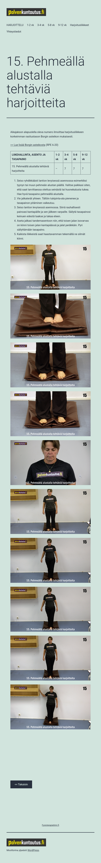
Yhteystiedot (14, 31)
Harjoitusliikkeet (79, 25)
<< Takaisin (21, 784)
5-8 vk (51, 25)
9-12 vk (62, 25)
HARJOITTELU (15, 25)
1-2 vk (30, 25)
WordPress (33, 850)
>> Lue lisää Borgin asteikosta (27, 144)
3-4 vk (40, 25)
